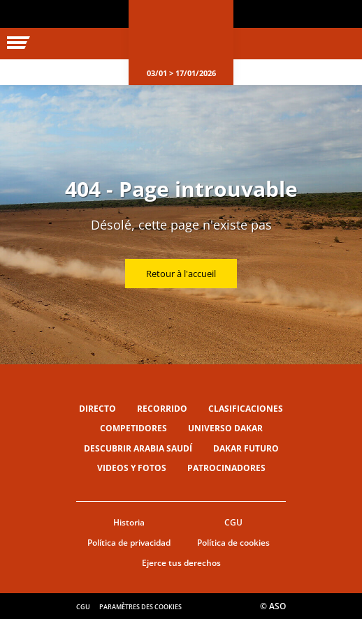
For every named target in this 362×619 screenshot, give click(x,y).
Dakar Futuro (246, 448)
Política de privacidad (129, 543)
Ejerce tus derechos (181, 563)
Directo (97, 409)
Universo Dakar (225, 428)
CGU (233, 522)
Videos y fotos (131, 468)
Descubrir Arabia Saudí (138, 448)
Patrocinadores (226, 468)
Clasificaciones (245, 409)
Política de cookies (233, 543)
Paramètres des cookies (140, 606)
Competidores (133, 428)
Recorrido (162, 409)
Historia (129, 522)
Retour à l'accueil (181, 273)
